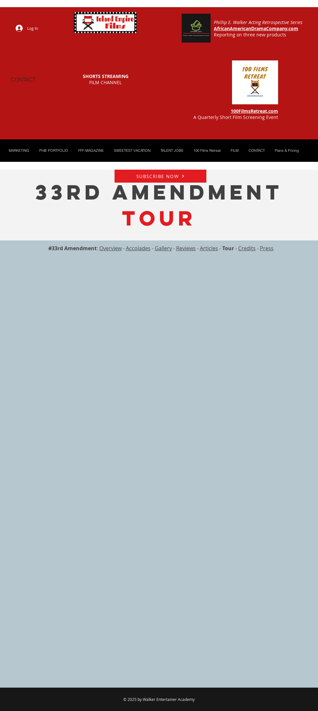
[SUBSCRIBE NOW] (160, 176)
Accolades (138, 248)
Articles (209, 248)
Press (267, 248)
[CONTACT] (23, 79)
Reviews (186, 248)
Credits (247, 248)
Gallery (163, 248)
